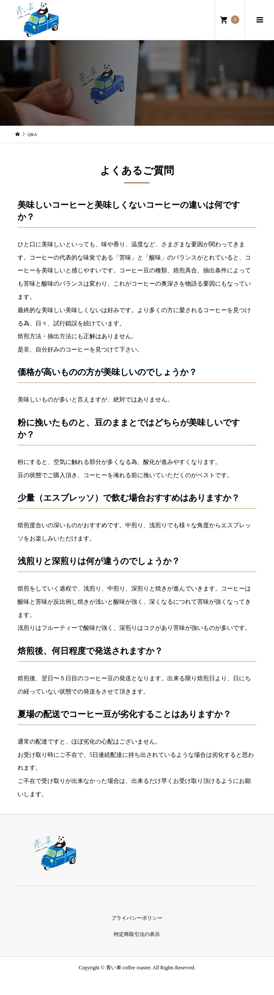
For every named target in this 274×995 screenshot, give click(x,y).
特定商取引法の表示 (137, 934)
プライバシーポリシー (136, 918)
